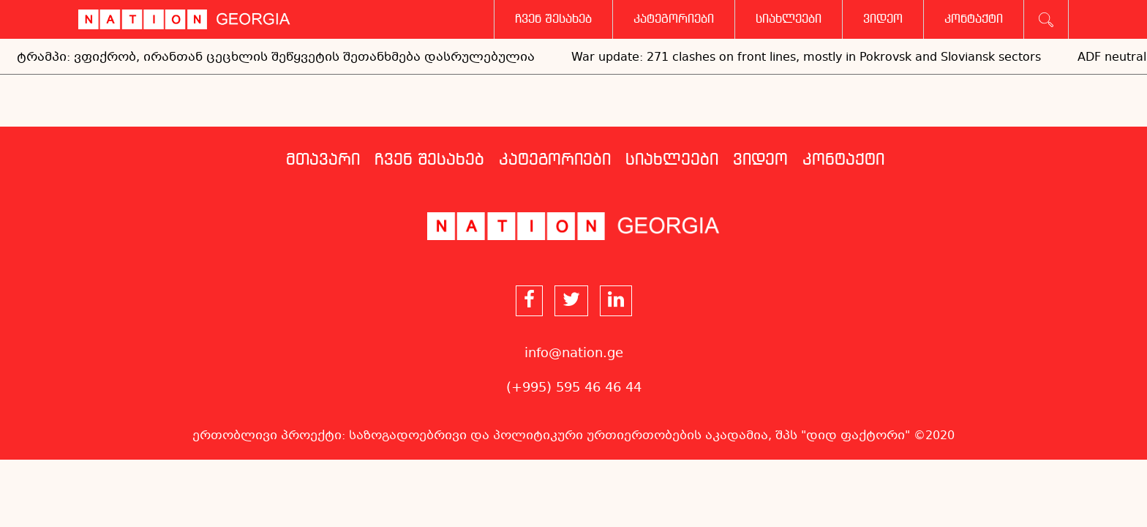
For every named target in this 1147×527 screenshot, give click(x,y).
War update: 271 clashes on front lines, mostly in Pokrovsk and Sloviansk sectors (806, 57)
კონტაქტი (973, 19)
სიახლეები (788, 19)
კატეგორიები (673, 19)
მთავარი (323, 160)
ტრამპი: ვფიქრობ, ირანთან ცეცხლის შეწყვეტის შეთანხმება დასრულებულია (276, 57)
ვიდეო (883, 19)
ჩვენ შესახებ (553, 19)
